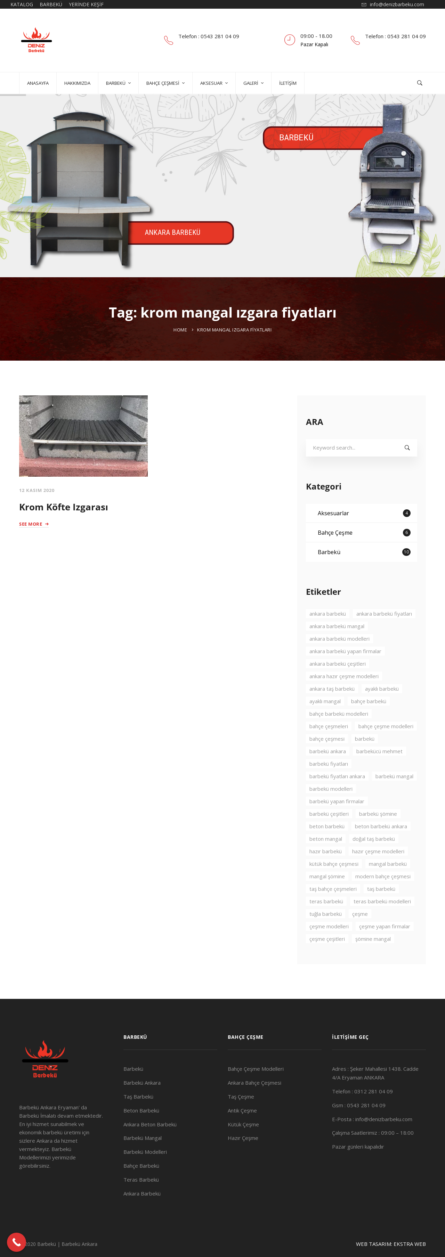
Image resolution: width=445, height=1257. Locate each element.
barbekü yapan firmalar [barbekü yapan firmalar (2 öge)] (336, 821)
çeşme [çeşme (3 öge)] (360, 933)
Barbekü (364, 572)
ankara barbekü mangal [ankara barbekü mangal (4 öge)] (336, 645)
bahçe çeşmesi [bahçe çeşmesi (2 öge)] (327, 758)
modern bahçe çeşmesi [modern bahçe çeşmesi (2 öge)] (383, 896)
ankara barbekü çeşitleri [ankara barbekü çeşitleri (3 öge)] (337, 683)
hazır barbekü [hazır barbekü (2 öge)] (325, 871)
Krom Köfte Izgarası (63, 507)
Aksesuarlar (364, 533)
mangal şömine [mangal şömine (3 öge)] (327, 896)
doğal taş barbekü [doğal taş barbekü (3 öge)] (374, 858)
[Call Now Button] (16, 1242)
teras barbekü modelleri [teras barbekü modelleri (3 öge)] (382, 921)
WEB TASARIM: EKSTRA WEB (391, 1243)
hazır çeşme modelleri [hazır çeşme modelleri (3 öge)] (378, 871)
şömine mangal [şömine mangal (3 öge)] (373, 958)
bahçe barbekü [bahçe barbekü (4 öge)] (368, 720)
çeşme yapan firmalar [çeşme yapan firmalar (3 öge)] (384, 946)
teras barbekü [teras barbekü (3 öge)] (326, 921)
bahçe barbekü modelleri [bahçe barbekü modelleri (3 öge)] (338, 733)
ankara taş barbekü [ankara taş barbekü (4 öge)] (332, 708)
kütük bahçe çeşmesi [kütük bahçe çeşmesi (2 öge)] (333, 883)
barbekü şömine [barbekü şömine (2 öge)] (378, 833)
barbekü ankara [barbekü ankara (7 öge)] (327, 770)
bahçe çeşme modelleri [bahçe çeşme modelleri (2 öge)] (385, 745)
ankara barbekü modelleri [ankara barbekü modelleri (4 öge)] (339, 658)
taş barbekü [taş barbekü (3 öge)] (381, 908)
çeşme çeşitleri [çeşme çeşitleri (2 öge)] (327, 958)
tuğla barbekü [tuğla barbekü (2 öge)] (325, 933)
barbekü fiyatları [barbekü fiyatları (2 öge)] (328, 783)
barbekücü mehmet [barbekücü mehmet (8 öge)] (379, 770)
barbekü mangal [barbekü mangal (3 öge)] (394, 795)
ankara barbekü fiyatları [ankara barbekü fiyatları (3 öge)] (384, 633)
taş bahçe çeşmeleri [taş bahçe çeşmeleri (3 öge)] (333, 908)
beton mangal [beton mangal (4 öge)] (325, 858)
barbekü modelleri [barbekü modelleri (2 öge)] (331, 808)
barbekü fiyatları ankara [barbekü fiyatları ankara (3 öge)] (337, 795)
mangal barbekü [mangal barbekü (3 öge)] (388, 883)
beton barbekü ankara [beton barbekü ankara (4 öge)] (381, 846)
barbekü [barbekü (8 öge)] (364, 758)
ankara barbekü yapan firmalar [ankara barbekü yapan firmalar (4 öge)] (345, 670)
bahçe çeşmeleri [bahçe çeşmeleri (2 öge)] (328, 745)
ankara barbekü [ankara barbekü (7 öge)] (327, 633)
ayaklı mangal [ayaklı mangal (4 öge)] (325, 720)
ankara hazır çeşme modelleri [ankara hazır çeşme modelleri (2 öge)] (344, 695)
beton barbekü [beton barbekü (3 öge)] (327, 846)
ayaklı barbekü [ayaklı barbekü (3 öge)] (382, 708)
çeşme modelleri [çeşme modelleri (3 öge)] (329, 946)
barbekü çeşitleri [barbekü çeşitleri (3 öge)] (329, 833)
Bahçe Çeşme (364, 552)
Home (180, 330)
